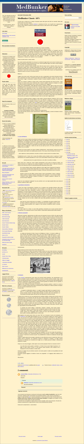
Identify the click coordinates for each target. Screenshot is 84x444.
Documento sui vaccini (9, 197)
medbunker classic (55, 365)
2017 (67, 179)
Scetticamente (5, 270)
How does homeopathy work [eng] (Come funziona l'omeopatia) (8, 175)
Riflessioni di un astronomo (7, 268)
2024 (67, 141)
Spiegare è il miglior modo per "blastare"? (72, 158)
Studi (6, 194)
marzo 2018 (69, 173)
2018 (67, 152)
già (36, 102)
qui (29, 396)
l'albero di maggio (5, 260)
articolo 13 (8, 139)
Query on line (5, 235)
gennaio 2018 (70, 177)
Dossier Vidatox (5, 226)
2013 (67, 186)
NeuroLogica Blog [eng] (7, 231)
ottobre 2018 (70, 162)
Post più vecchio (58, 436)
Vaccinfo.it (4, 244)
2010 (67, 191)
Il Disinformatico (5, 258)
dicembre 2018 (70, 153)
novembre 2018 (70, 160)
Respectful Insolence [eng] (7, 237)
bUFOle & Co (5, 252)
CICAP (3, 254)
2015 (67, 182)
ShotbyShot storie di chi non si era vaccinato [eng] (8, 240)
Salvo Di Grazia (75, 24)
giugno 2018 (70, 167)
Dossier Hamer (5, 224)
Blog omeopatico (5, 172)
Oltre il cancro (5, 266)
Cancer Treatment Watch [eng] (8, 222)
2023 (67, 143)
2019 (67, 150)
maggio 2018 (70, 169)
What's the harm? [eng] (7, 242)
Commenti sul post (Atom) (42, 440)
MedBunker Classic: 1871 (72, 155)
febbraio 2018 (70, 175)
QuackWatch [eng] (6, 233)
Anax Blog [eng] (5, 214)
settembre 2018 (70, 164)
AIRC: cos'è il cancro (6, 212)
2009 (67, 193)
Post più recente (22, 436)
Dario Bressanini (5, 220)
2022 (67, 145)
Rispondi (22, 377)
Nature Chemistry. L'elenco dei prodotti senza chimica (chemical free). (8, 183)
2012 (67, 188)
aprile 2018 (69, 171)
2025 (67, 139)
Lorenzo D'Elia (24, 374)
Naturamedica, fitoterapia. (7, 229)
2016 (67, 181)
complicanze (22, 316)
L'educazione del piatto (7, 262)
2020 (67, 148)
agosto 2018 (70, 166)
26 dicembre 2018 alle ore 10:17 (35, 382)
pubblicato (35, 24)
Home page (40, 436)
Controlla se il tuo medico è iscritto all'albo (7, 166)
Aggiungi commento (22, 391)
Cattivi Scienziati (5, 218)
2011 (67, 190)
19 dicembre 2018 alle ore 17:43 (34, 374)
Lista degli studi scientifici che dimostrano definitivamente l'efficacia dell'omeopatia (8, 169)
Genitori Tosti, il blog (6, 256)
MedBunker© (67, 50)
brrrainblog (4, 250)
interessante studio (6, 206)
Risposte (24, 380)
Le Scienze (4, 264)
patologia (23, 277)
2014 (67, 184)
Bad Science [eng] (6, 216)
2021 (67, 146)
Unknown (26, 382)
